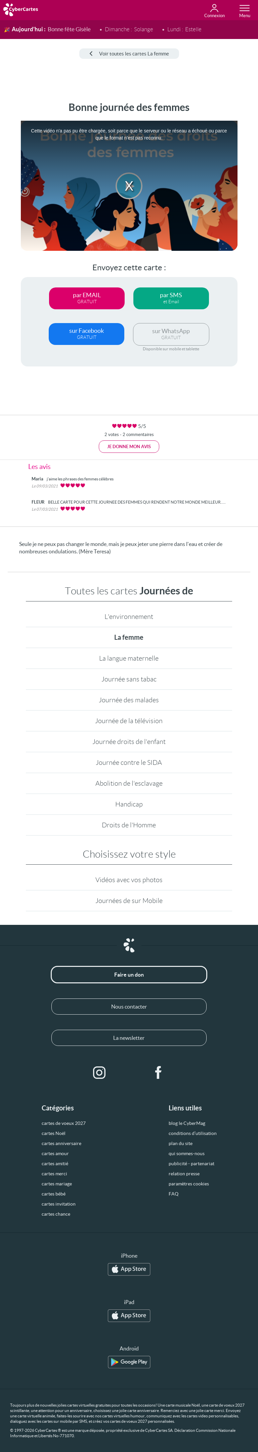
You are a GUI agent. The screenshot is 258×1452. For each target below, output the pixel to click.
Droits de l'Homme (129, 825)
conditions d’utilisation (193, 1133)
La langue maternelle (129, 658)
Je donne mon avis (129, 446)
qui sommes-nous (187, 1153)
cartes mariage (57, 1183)
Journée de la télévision (129, 720)
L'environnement (128, 616)
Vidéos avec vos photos (129, 880)
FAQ (173, 1193)
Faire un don (129, 975)
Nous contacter (129, 1007)
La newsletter (128, 1038)
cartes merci (54, 1173)
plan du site (180, 1143)
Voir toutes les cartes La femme (129, 53)
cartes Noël (54, 1133)
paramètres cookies (189, 1183)
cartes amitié (55, 1163)
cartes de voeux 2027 (64, 1123)
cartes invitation (59, 1204)
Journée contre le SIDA (129, 762)
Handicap (129, 804)
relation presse (184, 1173)
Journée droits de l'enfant (129, 741)
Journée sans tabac (129, 679)
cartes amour (55, 1153)
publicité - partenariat (191, 1163)
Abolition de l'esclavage (129, 783)
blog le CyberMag (187, 1123)
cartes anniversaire (61, 1143)
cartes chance (56, 1214)
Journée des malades (129, 700)
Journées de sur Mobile (129, 900)
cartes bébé (54, 1193)
